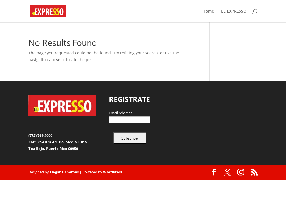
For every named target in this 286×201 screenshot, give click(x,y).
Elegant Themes (64, 171)
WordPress (112, 171)
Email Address (120, 113)
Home (208, 11)
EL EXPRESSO (233, 11)
